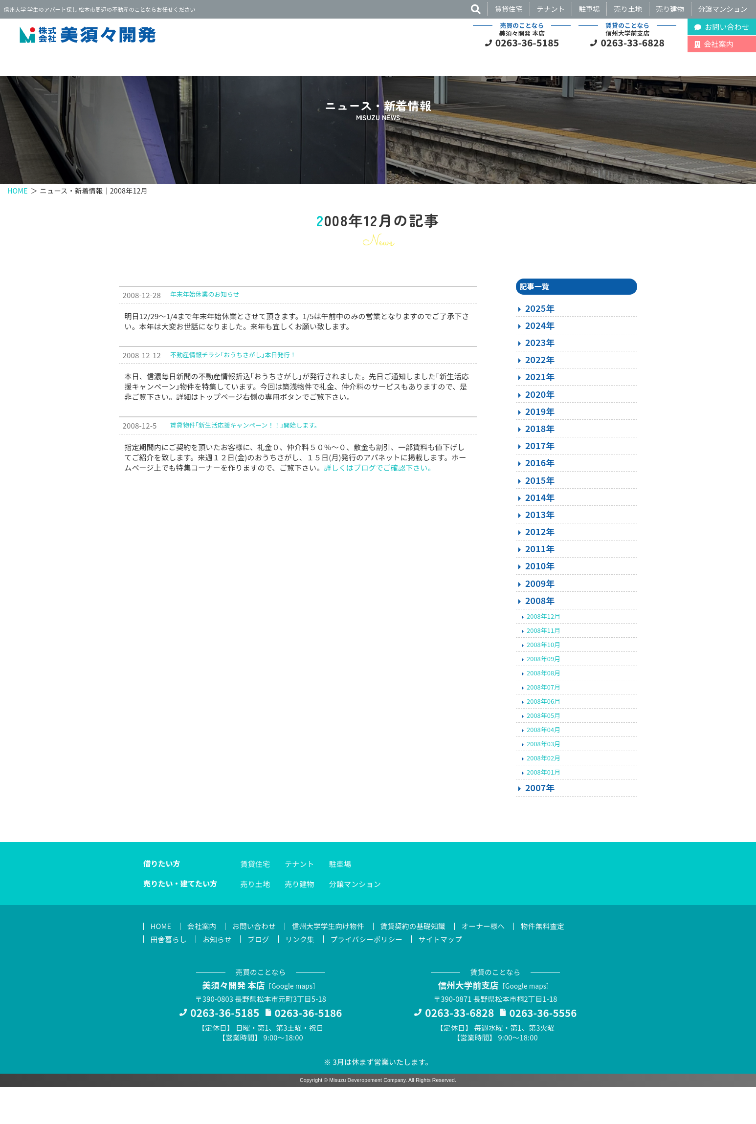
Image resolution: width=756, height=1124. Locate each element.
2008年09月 (543, 693)
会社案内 (203, 961)
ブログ (261, 975)
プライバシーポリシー (371, 975)
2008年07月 (543, 721)
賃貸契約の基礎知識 (419, 961)
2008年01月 (543, 807)
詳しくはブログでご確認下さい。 (379, 502)
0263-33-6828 (633, 42)
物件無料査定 (552, 961)
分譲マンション (723, 8)
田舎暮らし (169, 975)
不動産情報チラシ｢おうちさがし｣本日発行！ (233, 389)
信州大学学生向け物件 (332, 961)
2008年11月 (543, 665)
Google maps (292, 1022)
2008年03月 (543, 778)
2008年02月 (543, 793)
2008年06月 (543, 735)
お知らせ (218, 975)
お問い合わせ (256, 961)
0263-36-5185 (527, 42)
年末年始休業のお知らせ (205, 329)
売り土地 (628, 8)
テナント (551, 8)
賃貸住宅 (508, 8)
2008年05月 (543, 750)
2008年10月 (543, 679)
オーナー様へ (491, 961)
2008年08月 (543, 707)
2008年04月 (543, 764)
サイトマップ (447, 975)
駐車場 (589, 8)
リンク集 (303, 975)
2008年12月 (543, 650)
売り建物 (670, 8)
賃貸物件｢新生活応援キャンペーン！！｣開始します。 (245, 460)
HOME (17, 222)
